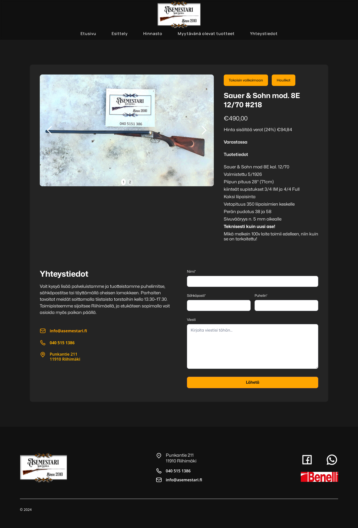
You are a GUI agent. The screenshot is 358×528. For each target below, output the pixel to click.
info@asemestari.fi (184, 479)
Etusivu (88, 33)
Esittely (120, 33)
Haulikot (283, 80)
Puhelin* (261, 295)
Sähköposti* (196, 295)
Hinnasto (152, 33)
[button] (50, 130)
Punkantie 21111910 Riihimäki (65, 357)
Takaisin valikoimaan (246, 80)
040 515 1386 (178, 470)
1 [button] (123, 182)
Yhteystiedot (264, 33)
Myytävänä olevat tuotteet (206, 33)
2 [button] (130, 182)
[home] (179, 14)
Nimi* (191, 271)
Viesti (191, 319)
